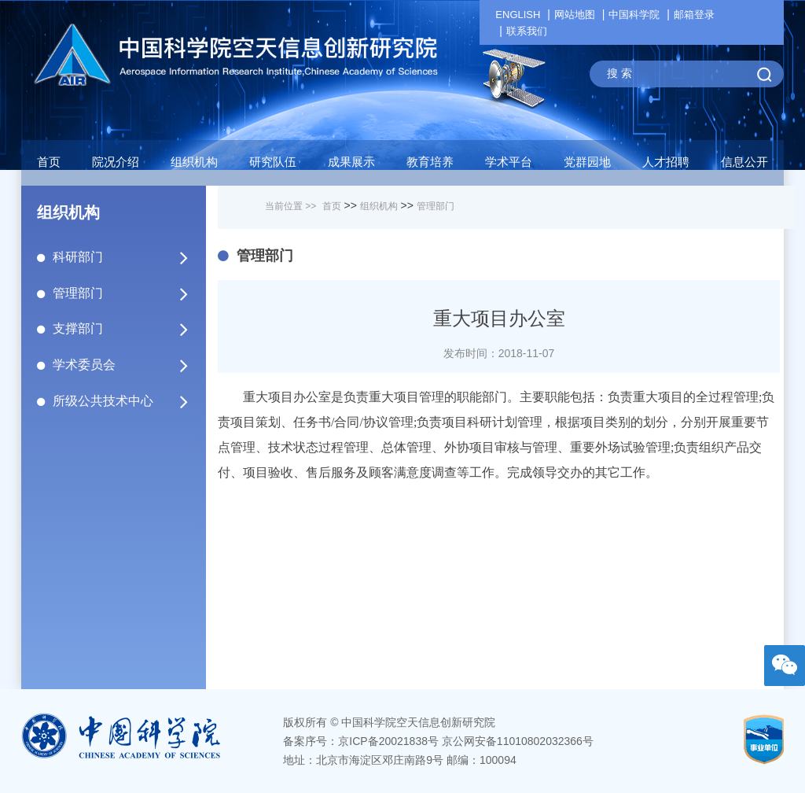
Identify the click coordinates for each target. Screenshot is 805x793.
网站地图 (574, 14)
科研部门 (121, 257)
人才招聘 (665, 161)
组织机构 (379, 206)
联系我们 (526, 31)
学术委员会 (121, 365)
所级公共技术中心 (121, 401)
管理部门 (121, 293)
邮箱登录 (694, 14)
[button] (272, 166)
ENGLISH (517, 14)
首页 (49, 161)
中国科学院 (634, 14)
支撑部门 (121, 329)
